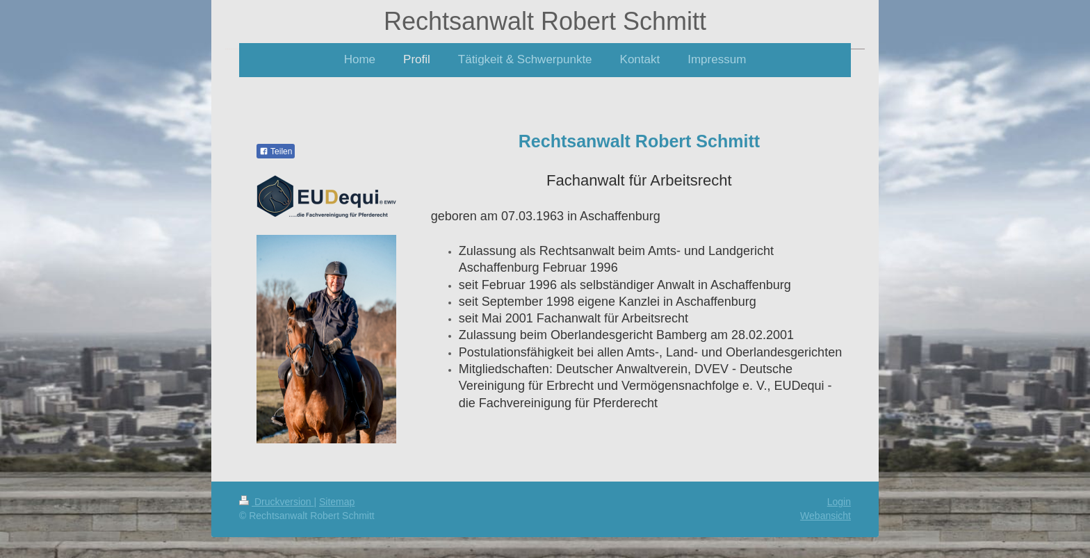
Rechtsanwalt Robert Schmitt (545, 21)
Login (839, 501)
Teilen (275, 151)
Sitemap (337, 501)
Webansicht (825, 515)
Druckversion (276, 501)
